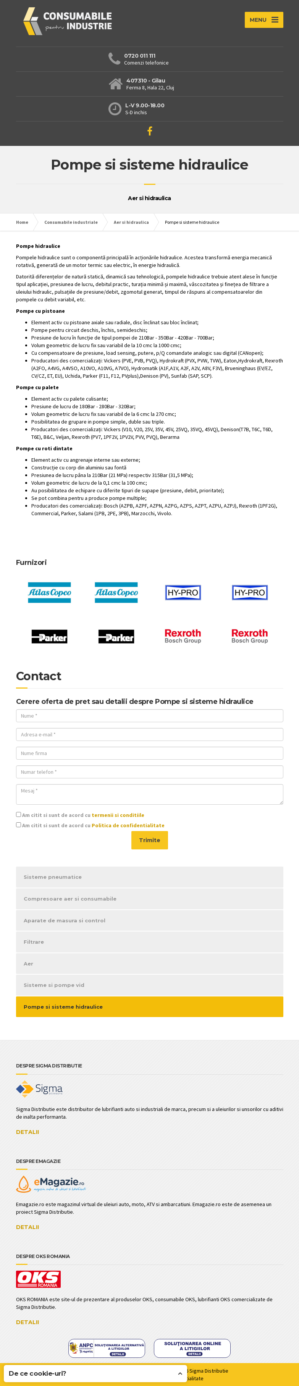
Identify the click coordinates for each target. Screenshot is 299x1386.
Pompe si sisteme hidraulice (63, 1007)
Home (22, 222)
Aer (28, 964)
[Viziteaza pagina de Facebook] (149, 131)
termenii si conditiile (118, 815)
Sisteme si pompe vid (54, 985)
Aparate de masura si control (64, 920)
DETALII (27, 1132)
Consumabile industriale (71, 222)
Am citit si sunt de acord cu (80, 815)
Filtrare (34, 942)
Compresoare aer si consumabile (70, 899)
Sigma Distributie (208, 1370)
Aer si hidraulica (131, 222)
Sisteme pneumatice (53, 877)
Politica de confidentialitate (128, 825)
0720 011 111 (139, 55)
